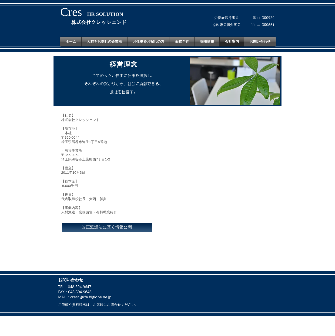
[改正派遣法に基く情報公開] (107, 227)
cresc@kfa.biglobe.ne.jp (90, 297)
